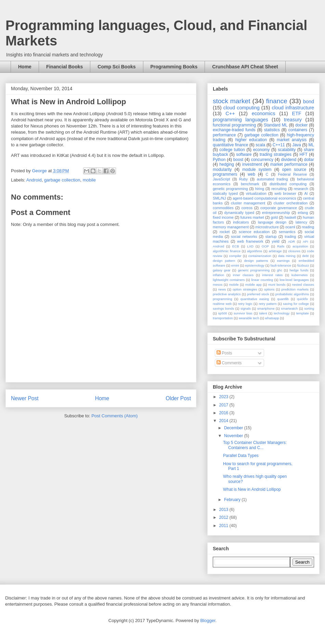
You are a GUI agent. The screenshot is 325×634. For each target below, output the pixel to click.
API (305, 241)
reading (308, 227)
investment (252, 164)
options (269, 289)
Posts (224, 353)
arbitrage (275, 251)
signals (245, 308)
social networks (244, 236)
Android (34, 180)
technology (281, 313)
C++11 (279, 145)
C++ (230, 113)
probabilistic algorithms (292, 294)
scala (260, 145)
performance (224, 135)
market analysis (292, 139)
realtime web (222, 304)
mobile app (253, 284)
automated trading (272, 179)
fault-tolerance (280, 265)
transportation (223, 318)
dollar (309, 159)
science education (254, 232)
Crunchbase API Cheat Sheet (245, 66)
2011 (224, 525)
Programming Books (174, 66)
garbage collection (62, 180)
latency (301, 222)
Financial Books (64, 66)
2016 (224, 412)
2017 (224, 405)
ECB (235, 246)
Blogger (207, 620)
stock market (231, 101)
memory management (231, 227)
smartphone (266, 308)
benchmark (250, 184)
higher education (251, 139)
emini (235, 265)
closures (294, 251)
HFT (304, 154)
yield (276, 241)
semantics (287, 232)
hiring (259, 189)
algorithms (254, 251)
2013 (224, 509)
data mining (287, 256)
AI (306, 193)
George (40, 170)
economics (263, 113)
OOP (265, 246)
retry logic (245, 304)
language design (272, 222)
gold (274, 217)
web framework (250, 241)
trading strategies (275, 154)
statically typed (225, 193)
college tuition (232, 149)
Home (24, 66)
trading (290, 236)
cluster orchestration (291, 203)
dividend (288, 159)
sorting (309, 308)
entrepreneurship (276, 213)
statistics (272, 129)
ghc (279, 270)
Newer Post (25, 398)
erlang (303, 213)
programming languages (240, 119)
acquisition (300, 246)
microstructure (266, 227)
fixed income (223, 217)
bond (308, 101)
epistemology (254, 265)
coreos (247, 208)
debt (305, 256)
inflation (218, 275)
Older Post (178, 398)
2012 (224, 517)
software (243, 154)
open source (294, 169)
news (222, 289)
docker (301, 125)
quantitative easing (254, 299)
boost (238, 159)
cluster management (248, 203)
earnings (283, 260)
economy (261, 149)
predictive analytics (227, 294)
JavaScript (221, 179)
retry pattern (267, 304)
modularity (222, 169)
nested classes (303, 284)
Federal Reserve (292, 174)
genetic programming (230, 189)
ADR (291, 241)
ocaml (290, 227)
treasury (293, 119)
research (301, 189)
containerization (259, 256)
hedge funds (298, 270)
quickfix (302, 299)
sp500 (222, 313)
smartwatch (289, 308)
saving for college (296, 304)
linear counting (262, 280)
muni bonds (277, 284)
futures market (252, 217)
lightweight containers (229, 280)
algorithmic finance (226, 251)
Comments (229, 363)
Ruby (243, 179)
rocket (225, 232)
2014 (224, 420)
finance (276, 101)
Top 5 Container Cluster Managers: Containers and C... (255, 445)
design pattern (224, 260)
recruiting (278, 189)
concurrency (262, 159)
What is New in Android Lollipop (252, 489)
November (234, 435)
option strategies (245, 289)
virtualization (256, 193)
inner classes (243, 275)
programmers (225, 174)
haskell (290, 217)
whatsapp (272, 318)
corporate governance (278, 208)
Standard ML (275, 125)
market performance (289, 164)
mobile (89, 180)
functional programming (234, 125)
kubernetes (299, 275)
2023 (224, 396)
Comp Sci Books (116, 66)
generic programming (254, 270)
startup (270, 236)
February (233, 499)
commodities (223, 208)
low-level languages (294, 280)
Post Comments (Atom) (114, 415)
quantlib (283, 299)
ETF (296, 113)
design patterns (256, 260)
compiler (235, 256)
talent (263, 313)
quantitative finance (230, 145)
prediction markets (295, 289)
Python (219, 159)
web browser (285, 193)
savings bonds (223, 308)
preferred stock (258, 294)
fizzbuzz (303, 265)
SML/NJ (219, 198)
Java (296, 145)
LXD (250, 246)
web (251, 174)
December (234, 428)
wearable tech (249, 318)
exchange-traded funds (234, 129)
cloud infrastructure (293, 107)
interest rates (272, 275)
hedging (226, 164)
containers (297, 129)
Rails (280, 246)
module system (256, 169)
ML (311, 145)
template (302, 313)
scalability (287, 149)
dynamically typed (239, 213)
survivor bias (243, 313)
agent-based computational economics (264, 198)
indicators (241, 222)
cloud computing (241, 107)
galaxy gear (222, 270)
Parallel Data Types (241, 455)
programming (222, 299)
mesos (217, 284)
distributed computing (288, 184)
